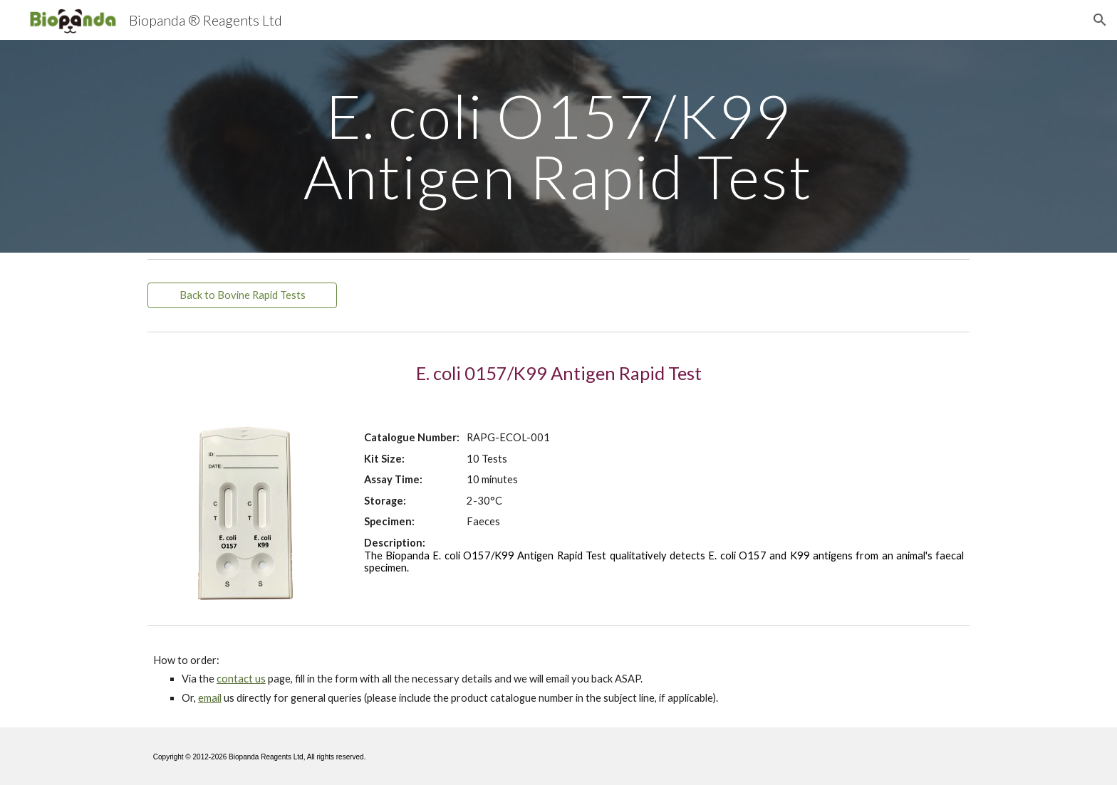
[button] (1100, 20)
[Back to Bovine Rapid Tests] (242, 295)
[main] (558, 146)
